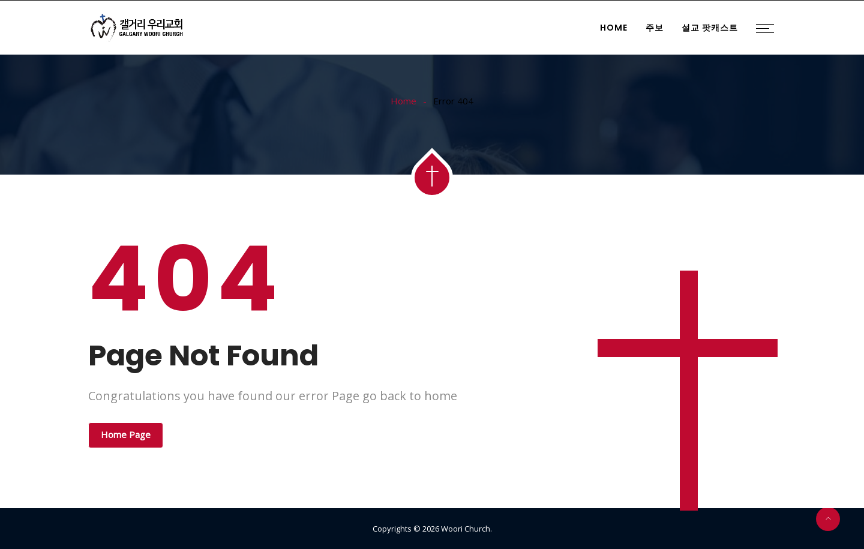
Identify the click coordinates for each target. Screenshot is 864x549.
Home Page (126, 434)
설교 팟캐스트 (710, 28)
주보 (655, 28)
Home (614, 28)
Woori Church (465, 528)
